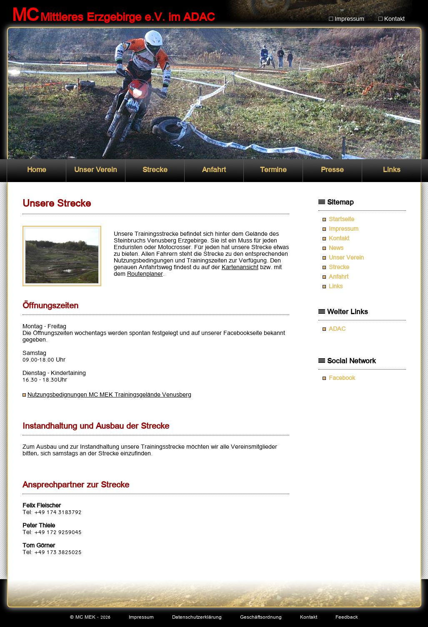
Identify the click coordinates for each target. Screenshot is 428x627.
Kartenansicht (240, 267)
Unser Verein (95, 170)
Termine (273, 170)
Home (36, 170)
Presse (332, 170)
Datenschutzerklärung (197, 617)
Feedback (346, 617)
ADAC (337, 329)
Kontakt (339, 238)
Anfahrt (214, 170)
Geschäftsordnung (261, 617)
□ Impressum (347, 19)
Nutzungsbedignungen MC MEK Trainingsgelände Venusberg (109, 395)
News (336, 248)
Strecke (155, 170)
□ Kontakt (391, 19)
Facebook (342, 378)
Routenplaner (145, 274)
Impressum (343, 229)
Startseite (341, 219)
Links (391, 170)
